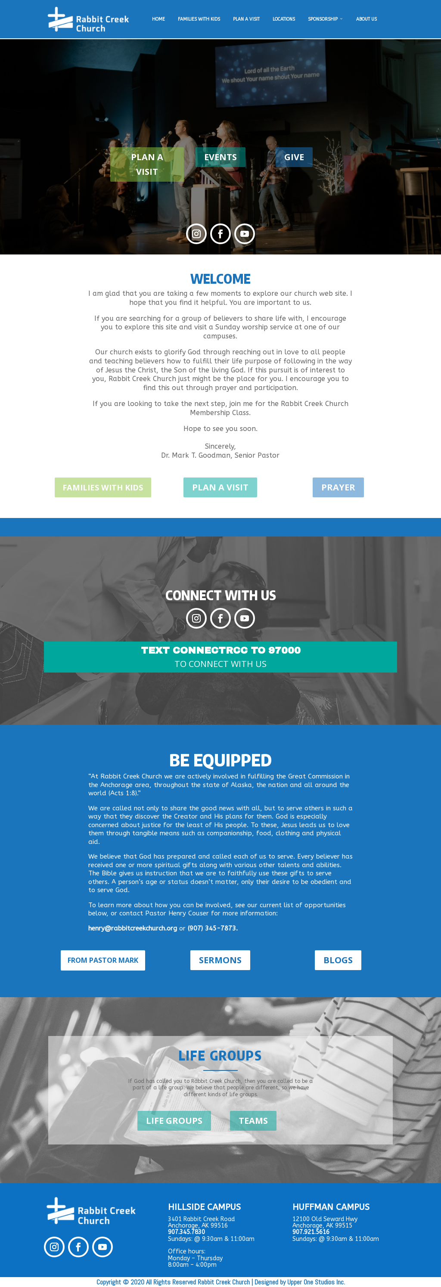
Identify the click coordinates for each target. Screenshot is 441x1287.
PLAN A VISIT (246, 19)
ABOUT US (366, 19)
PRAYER (338, 487)
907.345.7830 (186, 1232)
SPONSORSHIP (325, 19)
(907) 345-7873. (213, 928)
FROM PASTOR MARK (103, 959)
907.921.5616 (310, 1232)
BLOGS (338, 959)
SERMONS (220, 959)
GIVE (294, 157)
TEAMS (253, 1120)
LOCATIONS (284, 19)
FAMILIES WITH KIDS (199, 19)
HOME (158, 19)
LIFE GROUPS (174, 1120)
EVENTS (220, 157)
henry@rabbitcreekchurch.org (132, 928)
